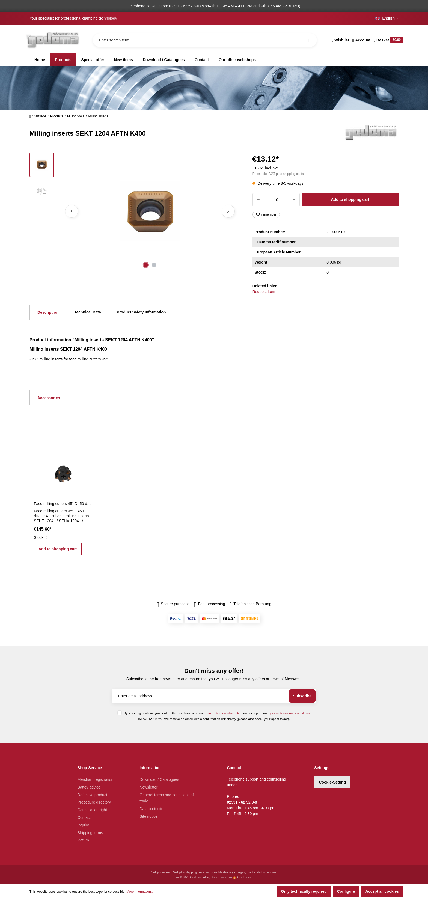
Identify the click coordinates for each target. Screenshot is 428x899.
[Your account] (361, 40)
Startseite (37, 116)
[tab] (47, 312)
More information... (140, 892)
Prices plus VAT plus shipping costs (278, 174)
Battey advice (89, 787)
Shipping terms (90, 833)
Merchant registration (96, 779)
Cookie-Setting (332, 782)
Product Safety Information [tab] (141, 312)
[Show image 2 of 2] (154, 265)
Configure (346, 891)
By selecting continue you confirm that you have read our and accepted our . (217, 713)
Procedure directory (94, 802)
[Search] (309, 40)
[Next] (228, 211)
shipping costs (195, 872)
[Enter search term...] (205, 40)
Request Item (263, 291)
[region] (134, 211)
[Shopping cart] (387, 40)
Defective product (92, 795)
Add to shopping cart (350, 199)
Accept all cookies (382, 891)
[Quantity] (276, 199)
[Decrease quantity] (258, 199)
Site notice (148, 816)
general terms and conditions (289, 713)
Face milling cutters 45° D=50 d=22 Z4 (63, 503)
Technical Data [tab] (87, 312)
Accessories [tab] (48, 398)
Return (83, 840)
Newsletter (148, 787)
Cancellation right (92, 810)
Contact (84, 817)
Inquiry (83, 825)
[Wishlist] (340, 40)
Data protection (152, 809)
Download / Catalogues (159, 779)
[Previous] (71, 211)
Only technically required (303, 891)
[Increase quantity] (294, 199)
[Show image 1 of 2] (146, 265)
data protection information (223, 713)
